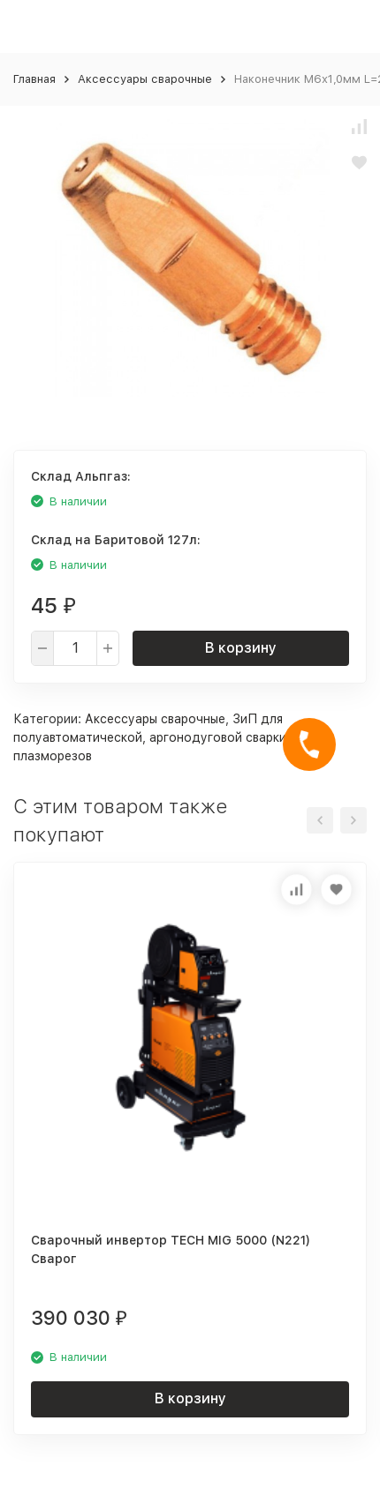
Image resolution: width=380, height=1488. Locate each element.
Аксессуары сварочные (145, 79)
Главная (34, 79)
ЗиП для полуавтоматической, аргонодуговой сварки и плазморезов (155, 737)
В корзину (241, 647)
